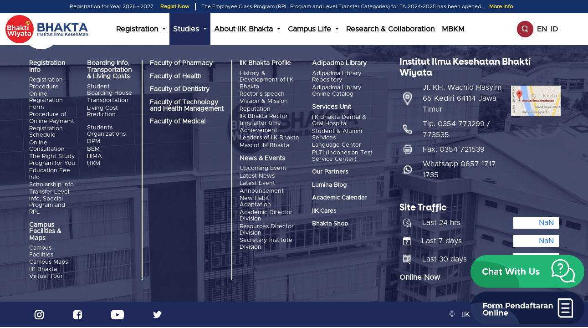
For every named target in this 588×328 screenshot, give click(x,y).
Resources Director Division (267, 230)
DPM (93, 141)
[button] (527, 271)
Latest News (257, 176)
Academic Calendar (339, 198)
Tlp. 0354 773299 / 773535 (456, 129)
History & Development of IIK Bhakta (266, 80)
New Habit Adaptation (255, 201)
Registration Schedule (46, 132)
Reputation (255, 109)
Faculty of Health (175, 76)
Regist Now (174, 6)
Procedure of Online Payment (51, 118)
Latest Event (257, 183)
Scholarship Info (51, 185)
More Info (501, 6)
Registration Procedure (46, 83)
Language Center (336, 145)
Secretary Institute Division (266, 243)
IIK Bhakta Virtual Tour (46, 272)
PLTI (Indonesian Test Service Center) (342, 156)
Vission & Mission (264, 101)
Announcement (262, 191)
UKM (93, 164)
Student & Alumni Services (337, 134)
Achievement (258, 130)
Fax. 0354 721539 (454, 149)
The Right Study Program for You (52, 160)
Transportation (107, 100)
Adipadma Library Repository (337, 77)
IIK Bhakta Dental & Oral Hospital (339, 120)
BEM (93, 149)
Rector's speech (262, 94)
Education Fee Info (49, 174)
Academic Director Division (266, 216)
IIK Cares (324, 211)
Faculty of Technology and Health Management (187, 105)
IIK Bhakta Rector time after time (264, 119)
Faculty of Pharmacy (181, 63)
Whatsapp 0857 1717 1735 (459, 169)
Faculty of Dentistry (180, 89)
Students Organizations (106, 131)
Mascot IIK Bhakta (264, 146)
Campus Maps (48, 262)
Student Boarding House (109, 90)
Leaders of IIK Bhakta (269, 138)
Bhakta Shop (330, 224)
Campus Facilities (41, 251)
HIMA (94, 156)
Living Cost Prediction (102, 111)
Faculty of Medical (177, 121)
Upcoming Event (263, 168)
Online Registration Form (46, 100)
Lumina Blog (329, 185)
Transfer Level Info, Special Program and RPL (49, 202)
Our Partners (330, 172)
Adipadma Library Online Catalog (337, 91)
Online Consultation (47, 146)
